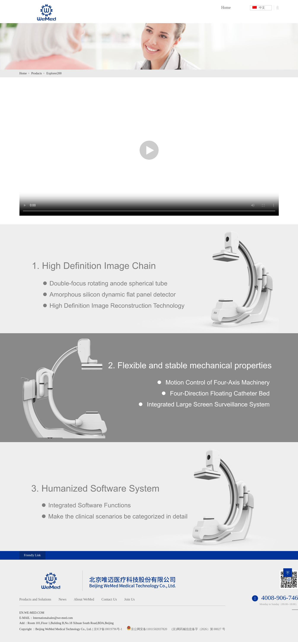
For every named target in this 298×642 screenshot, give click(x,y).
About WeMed (84, 599)
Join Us (129, 599)
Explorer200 (54, 73)
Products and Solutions (35, 599)
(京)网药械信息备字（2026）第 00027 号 (198, 629)
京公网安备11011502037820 (149, 629)
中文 (258, 7)
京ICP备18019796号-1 (108, 629)
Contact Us (109, 599)
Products (36, 73)
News (62, 599)
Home (226, 7)
